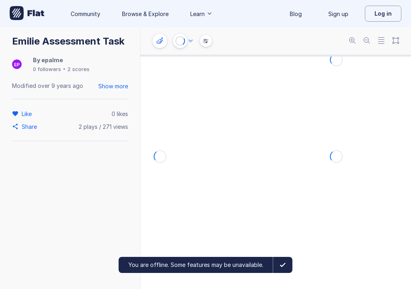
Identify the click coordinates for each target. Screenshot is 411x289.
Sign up (338, 13)
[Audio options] (190, 41)
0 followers (47, 69)
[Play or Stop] (180, 41)
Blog (296, 13)
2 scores (78, 69)
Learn (201, 13)
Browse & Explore (145, 13)
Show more (113, 86)
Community (85, 13)
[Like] (28, 113)
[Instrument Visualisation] (206, 41)
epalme (52, 60)
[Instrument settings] (160, 41)
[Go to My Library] (27, 13)
